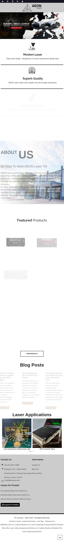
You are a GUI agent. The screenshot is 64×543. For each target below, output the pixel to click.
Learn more (6, 199)
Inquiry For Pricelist (11, 505)
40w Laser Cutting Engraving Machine (20, 528)
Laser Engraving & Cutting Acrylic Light (16, 434)
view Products (32, 354)
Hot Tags (40, 521)
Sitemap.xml (50, 521)
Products (32, 220)
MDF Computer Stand (47, 434)
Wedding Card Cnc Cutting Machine (14, 524)
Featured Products (29, 521)
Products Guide (15, 521)
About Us (35, 469)
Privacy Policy (37, 473)
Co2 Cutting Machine (43, 528)
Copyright (19, 518)
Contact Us (36, 465)
